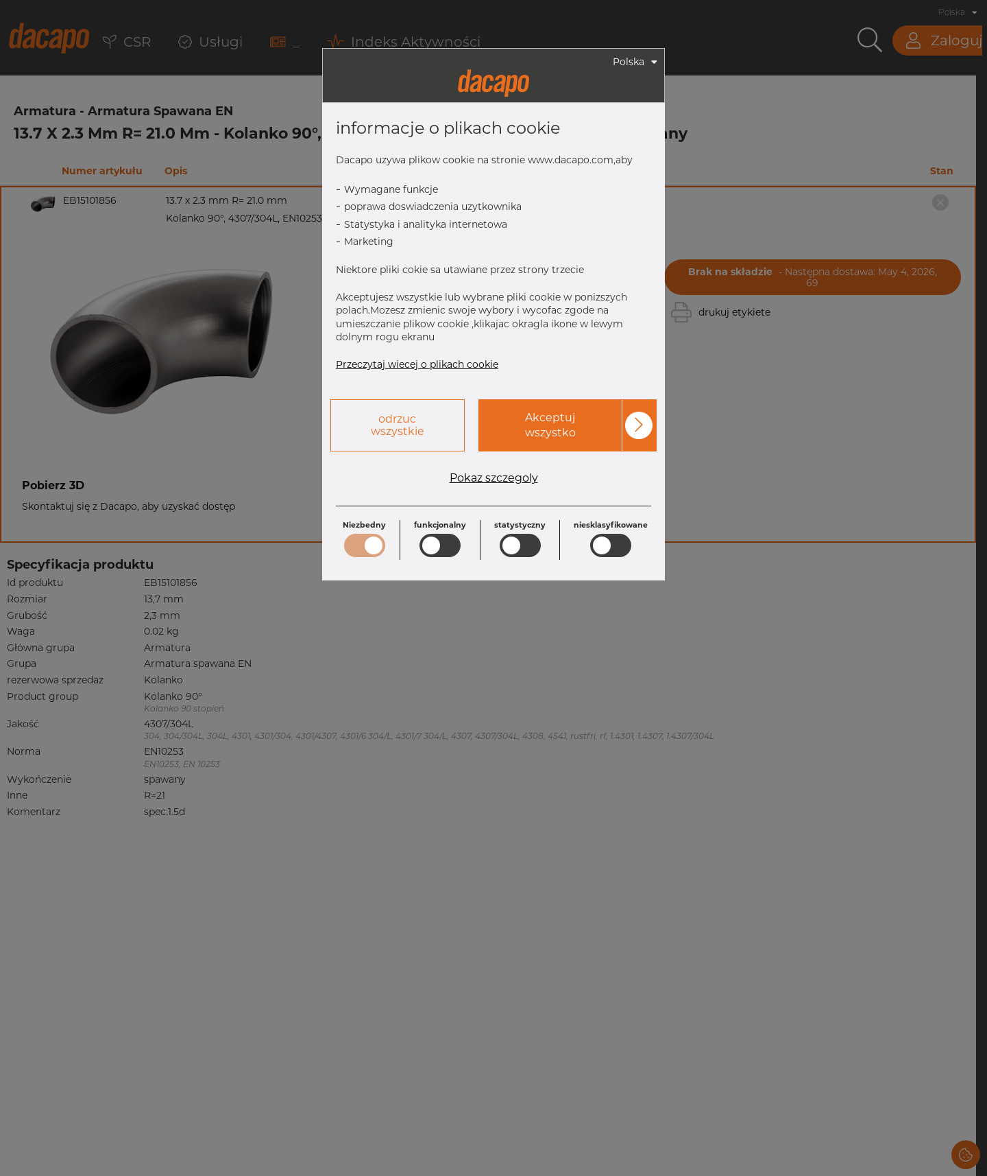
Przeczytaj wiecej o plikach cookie (417, 364)
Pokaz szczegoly (494, 478)
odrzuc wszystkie (397, 425)
